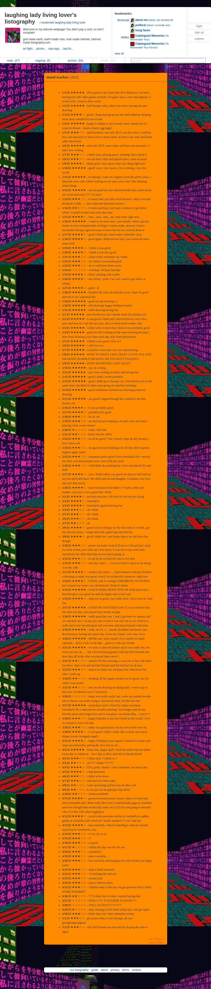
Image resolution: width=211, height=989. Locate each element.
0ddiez (125, 37)
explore (199, 38)
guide (94, 970)
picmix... (42, 48)
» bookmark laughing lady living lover (62, 22)
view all (119, 53)
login (199, 26)
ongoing (42, 60)
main (13, 60)
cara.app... (55, 48)
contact (136, 970)
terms (125, 970)
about (104, 970)
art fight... (29, 48)
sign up (199, 32)
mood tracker (63, 77)
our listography (79, 970)
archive (75, 60)
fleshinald (123, 20)
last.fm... (69, 48)
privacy (114, 970)
